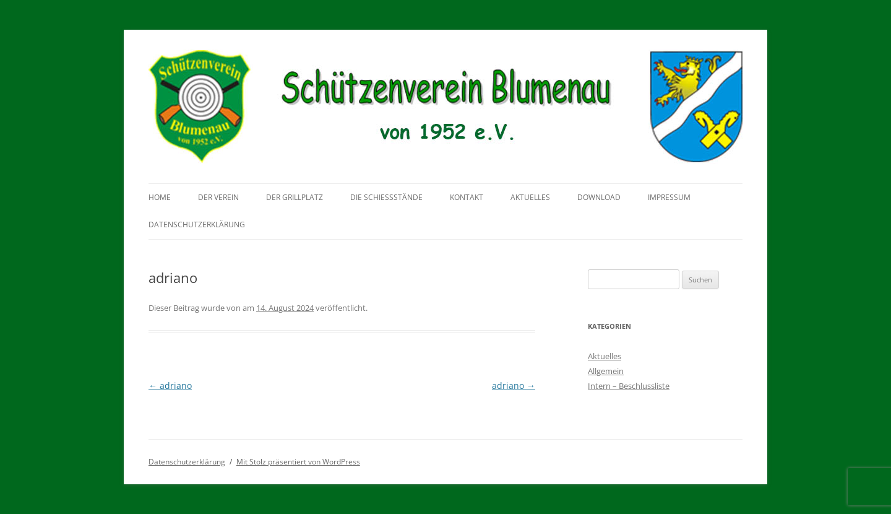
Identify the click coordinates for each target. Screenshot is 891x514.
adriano (170, 385)
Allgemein (606, 371)
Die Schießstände (386, 197)
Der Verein (218, 197)
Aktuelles (530, 197)
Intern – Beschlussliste (628, 385)
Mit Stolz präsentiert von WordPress (298, 461)
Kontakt (466, 197)
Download (599, 197)
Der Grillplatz (294, 197)
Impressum (669, 197)
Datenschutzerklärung (196, 224)
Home (159, 197)
